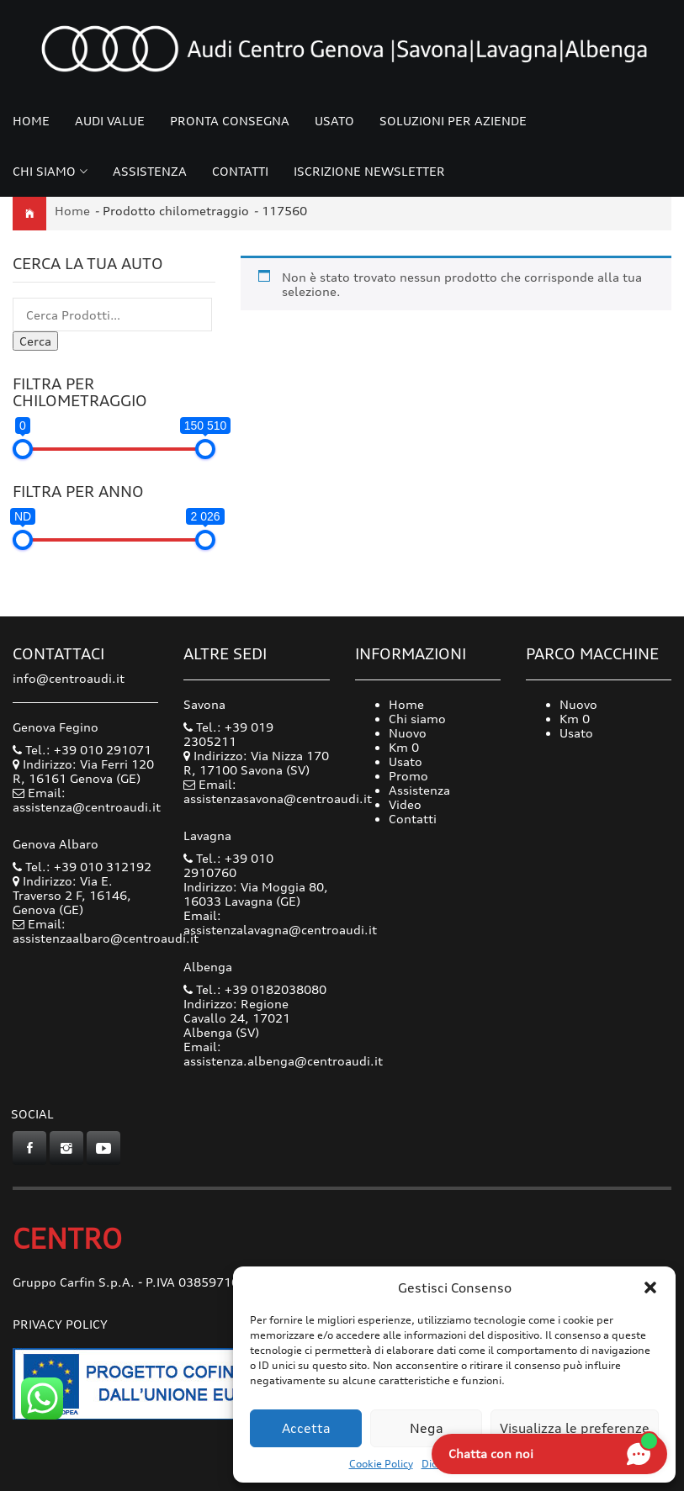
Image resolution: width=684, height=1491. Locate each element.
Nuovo (408, 733)
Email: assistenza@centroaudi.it (87, 799)
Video (405, 804)
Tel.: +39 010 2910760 (228, 865)
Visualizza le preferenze (575, 1428)
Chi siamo (44, 171)
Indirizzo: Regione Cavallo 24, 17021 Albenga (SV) (236, 1018)
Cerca (35, 341)
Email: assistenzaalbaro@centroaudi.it (106, 931)
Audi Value (110, 121)
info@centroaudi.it (69, 678)
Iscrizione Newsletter (369, 171)
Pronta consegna (229, 121)
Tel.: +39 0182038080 (254, 989)
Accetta (306, 1428)
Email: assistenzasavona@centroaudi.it (277, 791)
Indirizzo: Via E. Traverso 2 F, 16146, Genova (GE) (72, 895)
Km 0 (404, 747)
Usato (334, 121)
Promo (408, 776)
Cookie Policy (381, 1463)
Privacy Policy (60, 1324)
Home (31, 121)
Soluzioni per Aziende (453, 121)
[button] (650, 1287)
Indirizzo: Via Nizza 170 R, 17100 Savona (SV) (256, 762)
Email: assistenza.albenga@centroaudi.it (283, 1053)
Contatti (240, 171)
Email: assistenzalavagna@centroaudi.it (280, 922)
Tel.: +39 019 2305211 (228, 734)
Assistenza (150, 171)
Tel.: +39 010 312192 (82, 866)
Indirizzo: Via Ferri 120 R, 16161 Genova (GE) (83, 771)
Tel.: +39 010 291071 (82, 750)
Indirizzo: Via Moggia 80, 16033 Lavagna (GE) (255, 894)
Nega (426, 1428)
